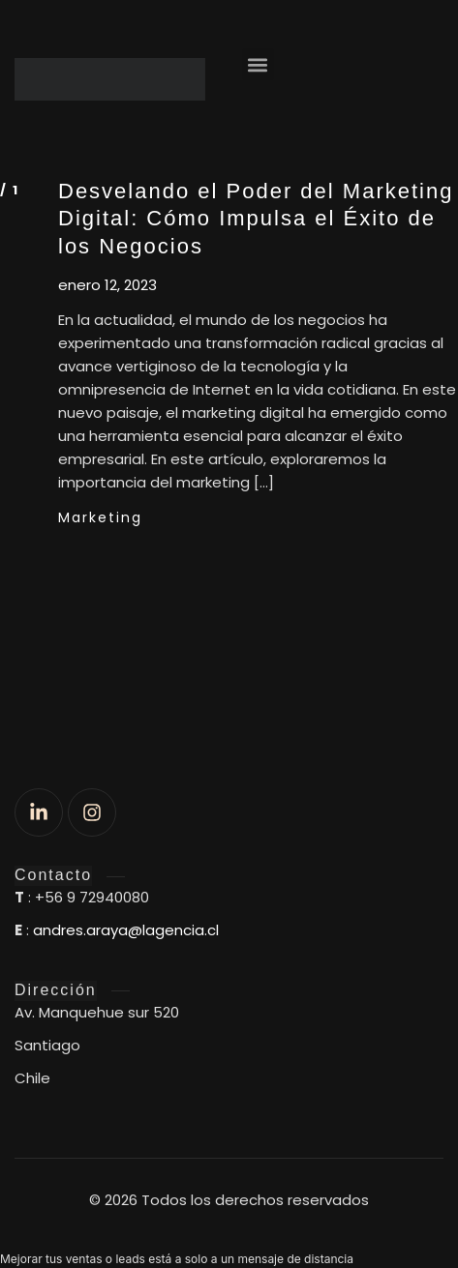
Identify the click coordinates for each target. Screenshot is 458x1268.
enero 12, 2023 (107, 285)
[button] (258, 64)
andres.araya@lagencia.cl (126, 930)
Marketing (100, 517)
